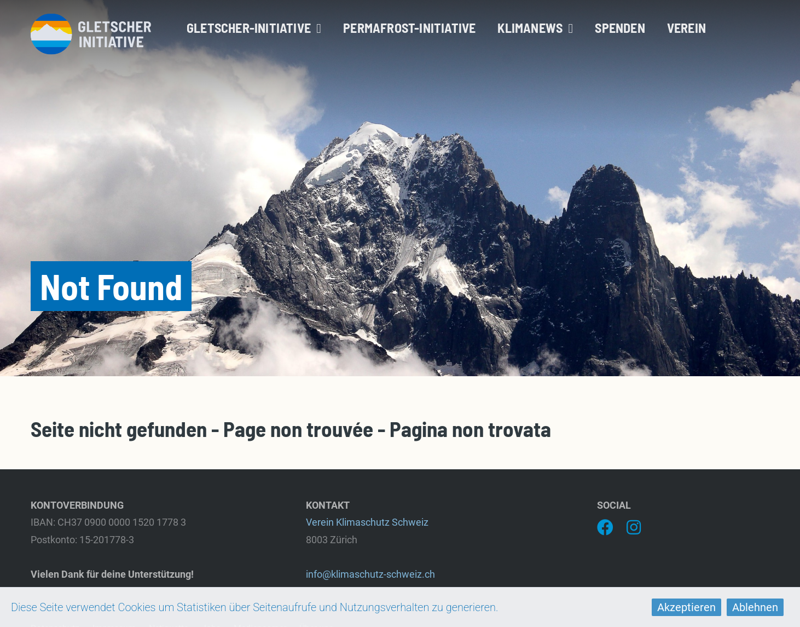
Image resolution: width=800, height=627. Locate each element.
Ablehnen (755, 607)
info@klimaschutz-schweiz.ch (370, 574)
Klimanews (535, 28)
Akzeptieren (686, 607)
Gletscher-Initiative (254, 28)
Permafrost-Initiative (409, 28)
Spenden (620, 28)
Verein (686, 28)
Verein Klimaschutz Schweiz (367, 522)
